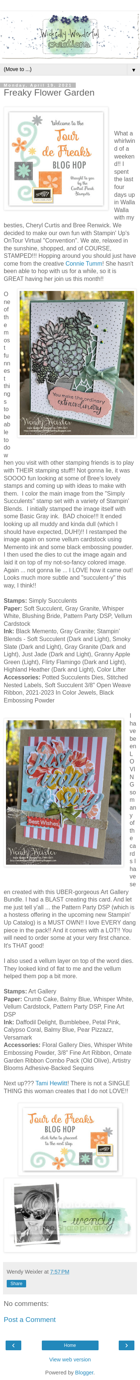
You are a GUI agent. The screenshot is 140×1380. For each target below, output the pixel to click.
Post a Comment (30, 1319)
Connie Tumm (83, 263)
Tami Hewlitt (51, 1083)
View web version (70, 1360)
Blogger (84, 1373)
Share (16, 1283)
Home (70, 1345)
